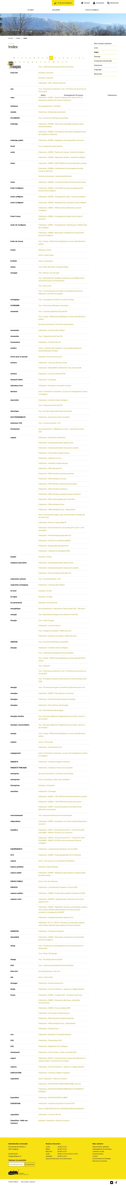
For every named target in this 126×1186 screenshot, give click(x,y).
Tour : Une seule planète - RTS (49, 423)
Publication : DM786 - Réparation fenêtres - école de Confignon (62, 157)
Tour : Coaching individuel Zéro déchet (52, 311)
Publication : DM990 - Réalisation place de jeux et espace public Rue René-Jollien (62, 874)
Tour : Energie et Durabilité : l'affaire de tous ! (55, 630)
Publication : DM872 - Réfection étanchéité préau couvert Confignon (59, 209)
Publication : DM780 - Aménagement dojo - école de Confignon (62, 196)
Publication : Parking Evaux (48, 1028)
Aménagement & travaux (73, 95)
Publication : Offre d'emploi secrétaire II (53, 489)
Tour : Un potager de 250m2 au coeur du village (56, 299)
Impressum (32, 1182)
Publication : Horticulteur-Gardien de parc (54, 453)
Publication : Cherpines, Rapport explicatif (54, 761)
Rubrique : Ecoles (44, 250)
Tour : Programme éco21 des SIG (50, 146)
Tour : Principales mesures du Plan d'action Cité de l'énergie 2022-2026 (62, 680)
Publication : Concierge (47, 379)
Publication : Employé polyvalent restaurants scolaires (58, 448)
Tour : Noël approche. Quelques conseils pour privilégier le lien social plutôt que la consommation (61, 279)
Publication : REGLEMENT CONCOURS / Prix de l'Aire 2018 (59, 367)
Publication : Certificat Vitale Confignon (53, 400)
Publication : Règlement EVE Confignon (53, 1046)
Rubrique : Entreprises (46, 785)
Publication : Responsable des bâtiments (53, 545)
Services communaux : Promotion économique (55, 324)
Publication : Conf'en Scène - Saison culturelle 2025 (57, 1052)
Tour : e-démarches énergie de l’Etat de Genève (56, 653)
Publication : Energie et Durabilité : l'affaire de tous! (57, 636)
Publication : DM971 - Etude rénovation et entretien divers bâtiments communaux (60, 808)
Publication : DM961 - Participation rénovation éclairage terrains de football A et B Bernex (62, 133)
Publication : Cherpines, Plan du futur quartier (55, 767)
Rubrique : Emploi (45, 556)
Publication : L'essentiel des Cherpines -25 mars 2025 (57, 849)
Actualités (56, 10)
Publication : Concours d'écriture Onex (52, 362)
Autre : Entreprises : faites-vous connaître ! (54, 779)
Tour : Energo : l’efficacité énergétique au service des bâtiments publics (61, 243)
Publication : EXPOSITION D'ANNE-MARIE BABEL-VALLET (59, 1083)
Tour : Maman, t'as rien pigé (48, 273)
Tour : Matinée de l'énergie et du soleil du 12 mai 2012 (58, 614)
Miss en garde (24, 1182)
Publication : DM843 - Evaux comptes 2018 (54, 1008)
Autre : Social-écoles (46, 255)
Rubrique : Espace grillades (48, 867)
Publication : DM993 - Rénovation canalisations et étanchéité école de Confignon (61, 234)
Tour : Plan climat (44, 286)
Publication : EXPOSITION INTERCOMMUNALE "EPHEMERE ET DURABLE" (61, 1090)
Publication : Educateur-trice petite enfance (54, 385)
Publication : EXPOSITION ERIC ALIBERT (53, 1097)
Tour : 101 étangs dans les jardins (50, 959)
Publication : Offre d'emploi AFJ (50, 468)
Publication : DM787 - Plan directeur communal (56, 693)
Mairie (43, 95)
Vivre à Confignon (92, 10)
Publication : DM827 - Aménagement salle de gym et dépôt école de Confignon (62, 226)
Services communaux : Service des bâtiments (55, 176)
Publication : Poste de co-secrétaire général (54, 540)
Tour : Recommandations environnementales (55, 815)
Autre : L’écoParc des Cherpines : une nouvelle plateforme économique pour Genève (60, 349)
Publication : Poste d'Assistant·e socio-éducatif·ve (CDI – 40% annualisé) (61, 529)
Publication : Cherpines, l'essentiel (51, 931)
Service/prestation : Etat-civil (49, 971)
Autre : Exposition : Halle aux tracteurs (52, 1078)
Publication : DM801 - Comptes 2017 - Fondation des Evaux (60, 995)
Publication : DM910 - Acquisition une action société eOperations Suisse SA (62, 823)
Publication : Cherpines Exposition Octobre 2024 (56, 1103)
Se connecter (29, 1164)
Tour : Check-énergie (46, 620)
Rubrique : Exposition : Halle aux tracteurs (54, 1120)
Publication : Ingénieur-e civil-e (49, 458)
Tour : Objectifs (44, 666)
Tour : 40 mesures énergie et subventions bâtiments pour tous (61, 687)
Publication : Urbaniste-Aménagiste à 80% (54, 551)
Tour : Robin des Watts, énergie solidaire (53, 267)
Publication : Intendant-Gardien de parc (53, 463)
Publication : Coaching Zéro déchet (51, 330)
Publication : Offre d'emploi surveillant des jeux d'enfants (59, 494)
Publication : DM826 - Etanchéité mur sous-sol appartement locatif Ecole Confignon (60, 189)
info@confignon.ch (14, 1156)
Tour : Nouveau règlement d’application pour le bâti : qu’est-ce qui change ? (61, 717)
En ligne (31, 10)
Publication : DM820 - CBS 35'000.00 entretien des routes (59, 801)
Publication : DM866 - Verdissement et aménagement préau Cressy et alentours (60, 170)
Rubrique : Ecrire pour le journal (50, 356)
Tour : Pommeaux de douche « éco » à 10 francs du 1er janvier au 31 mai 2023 (62, 672)
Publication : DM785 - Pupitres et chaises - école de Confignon (61, 152)
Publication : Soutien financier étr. (51, 983)
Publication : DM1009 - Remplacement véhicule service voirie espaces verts (61, 900)
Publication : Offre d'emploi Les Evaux (52, 478)
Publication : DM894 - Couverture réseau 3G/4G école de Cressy (62, 182)
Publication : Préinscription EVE (50, 747)
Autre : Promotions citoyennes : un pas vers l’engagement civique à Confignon (62, 393)
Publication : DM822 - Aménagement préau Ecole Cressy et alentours (60, 218)
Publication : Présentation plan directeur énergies (56, 699)
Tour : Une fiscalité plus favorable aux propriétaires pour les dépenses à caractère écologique (60, 292)
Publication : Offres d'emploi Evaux (51, 504)
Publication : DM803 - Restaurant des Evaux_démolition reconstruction (59, 1001)
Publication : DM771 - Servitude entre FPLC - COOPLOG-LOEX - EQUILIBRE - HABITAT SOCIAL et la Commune (61, 831)
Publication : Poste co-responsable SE (52, 522)
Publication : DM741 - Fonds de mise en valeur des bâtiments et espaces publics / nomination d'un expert (61, 1059)
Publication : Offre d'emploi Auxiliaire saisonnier (56, 473)
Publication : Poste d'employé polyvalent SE (54, 535)
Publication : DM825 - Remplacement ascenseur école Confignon (62, 202)
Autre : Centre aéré (45, 742)
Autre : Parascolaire (45, 261)
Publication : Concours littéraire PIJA (52, 373)
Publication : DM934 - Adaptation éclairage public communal (61, 140)
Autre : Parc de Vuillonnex (48, 881)
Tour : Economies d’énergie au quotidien (53, 305)
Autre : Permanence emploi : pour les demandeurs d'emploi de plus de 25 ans (61, 516)
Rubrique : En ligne (45, 596)
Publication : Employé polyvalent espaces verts (55, 442)
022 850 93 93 (13, 1154)
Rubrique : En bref (45, 590)
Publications (112, 95)
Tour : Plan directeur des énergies (50, 710)
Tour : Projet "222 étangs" (47, 953)
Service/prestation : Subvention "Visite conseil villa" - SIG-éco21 (61, 608)
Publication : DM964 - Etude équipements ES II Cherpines (59, 855)
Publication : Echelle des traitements (52, 437)
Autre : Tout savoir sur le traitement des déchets (56, 861)
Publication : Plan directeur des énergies (53, 705)
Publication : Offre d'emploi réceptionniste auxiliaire (57, 484)
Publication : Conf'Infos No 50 (49, 342)
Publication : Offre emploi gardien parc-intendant (56, 499)
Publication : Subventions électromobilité (53, 417)
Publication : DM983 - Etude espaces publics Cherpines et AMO (61, 893)
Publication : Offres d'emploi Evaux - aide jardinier (56, 509)
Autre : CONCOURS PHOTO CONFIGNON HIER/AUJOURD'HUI (61, 1108)
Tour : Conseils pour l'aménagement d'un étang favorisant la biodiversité (60, 947)
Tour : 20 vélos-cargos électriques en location (55, 411)
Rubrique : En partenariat (47, 602)
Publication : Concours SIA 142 (49, 1114)
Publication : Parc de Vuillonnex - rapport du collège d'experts (61, 989)
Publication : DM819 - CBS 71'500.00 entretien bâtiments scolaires (62, 163)
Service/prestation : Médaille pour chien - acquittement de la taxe (61, 430)
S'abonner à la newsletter (17, 1160)
